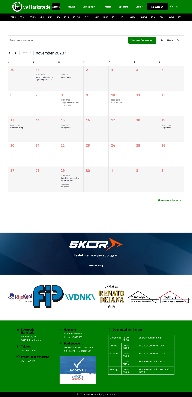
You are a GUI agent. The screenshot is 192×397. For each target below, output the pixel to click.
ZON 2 (23, 17)
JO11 (123, 17)
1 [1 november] (62, 69)
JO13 (105, 17)
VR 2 (50, 17)
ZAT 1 (13, 17)
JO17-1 (76, 17)
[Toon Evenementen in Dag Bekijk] (178, 40)
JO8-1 (161, 17)
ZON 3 (33, 17)
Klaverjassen (65, 77)
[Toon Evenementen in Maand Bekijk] (170, 40)
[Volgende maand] (15, 53)
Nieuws (71, 6)
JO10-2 (143, 17)
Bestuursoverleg (16, 127)
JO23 (66, 17)
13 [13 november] (12, 120)
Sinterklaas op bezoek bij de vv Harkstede (70, 179)
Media (108, 6)
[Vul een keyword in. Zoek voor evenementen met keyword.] (68, 40)
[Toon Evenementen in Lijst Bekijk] (162, 40)
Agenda (56, 6)
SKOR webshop (96, 265)
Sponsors (123, 6)
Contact (139, 6)
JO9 (153, 17)
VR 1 (42, 17)
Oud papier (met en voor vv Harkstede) (70, 103)
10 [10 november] (113, 95)
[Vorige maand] (9, 53)
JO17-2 (87, 17)
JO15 (97, 17)
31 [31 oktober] (37, 69)
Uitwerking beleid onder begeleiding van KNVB (44, 78)
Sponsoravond (116, 102)
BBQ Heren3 (166, 127)
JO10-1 (133, 17)
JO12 (114, 17)
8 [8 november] (62, 95)
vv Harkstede (37, 6)
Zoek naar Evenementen (142, 40)
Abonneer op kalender (168, 200)
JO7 (180, 17)
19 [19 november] (163, 120)
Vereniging (89, 6)
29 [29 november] (63, 170)
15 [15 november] (63, 120)
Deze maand (26, 52)
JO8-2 (171, 17)
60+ (58, 17)
